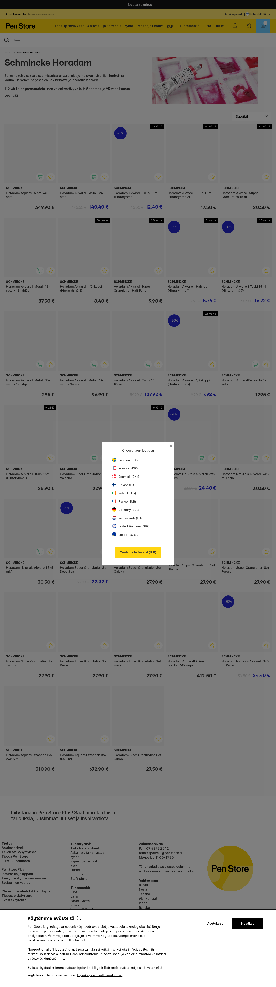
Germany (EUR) (125, 510)
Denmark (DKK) (125, 476)
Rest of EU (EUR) (126, 534)
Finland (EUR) (124, 485)
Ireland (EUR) (124, 493)
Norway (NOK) (125, 468)
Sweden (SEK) (125, 460)
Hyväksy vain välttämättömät (99, 975)
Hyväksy (247, 923)
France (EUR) (124, 501)
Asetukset (215, 923)
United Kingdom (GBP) (131, 526)
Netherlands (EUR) (128, 518)
